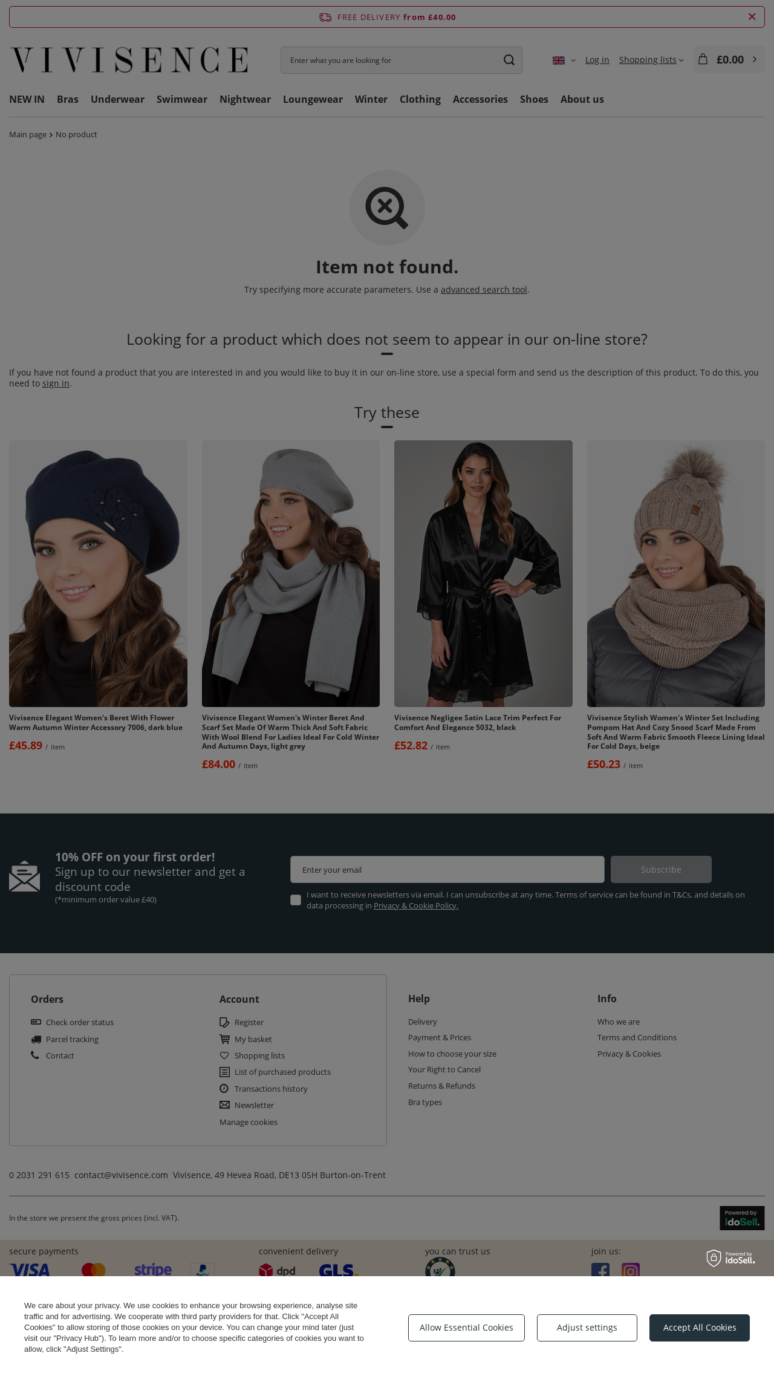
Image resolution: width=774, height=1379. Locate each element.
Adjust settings (587, 1327)
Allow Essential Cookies (466, 1327)
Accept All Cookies (700, 1327)
